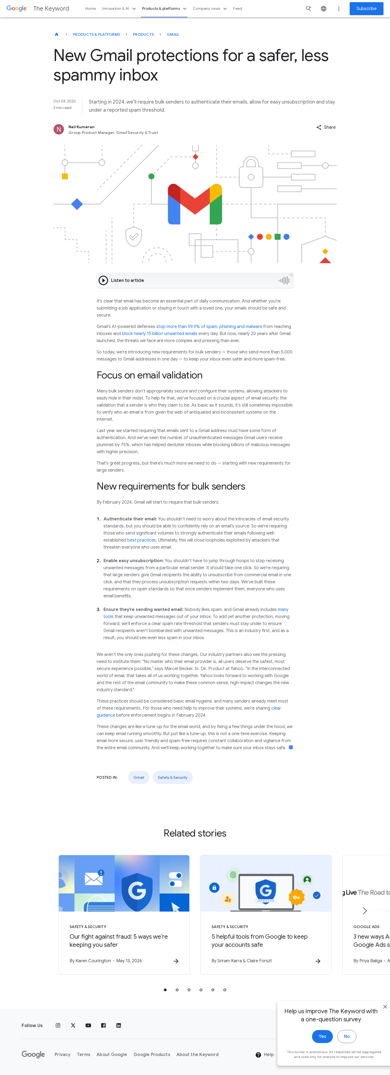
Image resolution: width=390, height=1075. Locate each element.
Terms (83, 1054)
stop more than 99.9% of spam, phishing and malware (209, 326)
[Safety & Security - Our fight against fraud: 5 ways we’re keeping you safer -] (124, 914)
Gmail (173, 34)
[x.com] (73, 1025)
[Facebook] (103, 1025)
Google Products (152, 1054)
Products (143, 34)
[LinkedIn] (118, 1025)
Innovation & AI (119, 8)
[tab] (165, 990)
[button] (326, 127)
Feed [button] (237, 8)
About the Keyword (198, 1054)
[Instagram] (57, 1025)
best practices (141, 540)
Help (264, 1055)
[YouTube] (88, 1025)
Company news (210, 8)
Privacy (62, 1054)
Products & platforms (165, 8)
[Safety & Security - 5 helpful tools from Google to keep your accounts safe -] (266, 914)
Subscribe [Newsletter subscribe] (366, 8)
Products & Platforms (96, 34)
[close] (373, 1020)
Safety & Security (172, 777)
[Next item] (364, 911)
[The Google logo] (33, 1054)
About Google (112, 1054)
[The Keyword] (56, 34)
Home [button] (90, 8)
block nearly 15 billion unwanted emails (159, 333)
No (335, 1050)
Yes (310, 1050)
